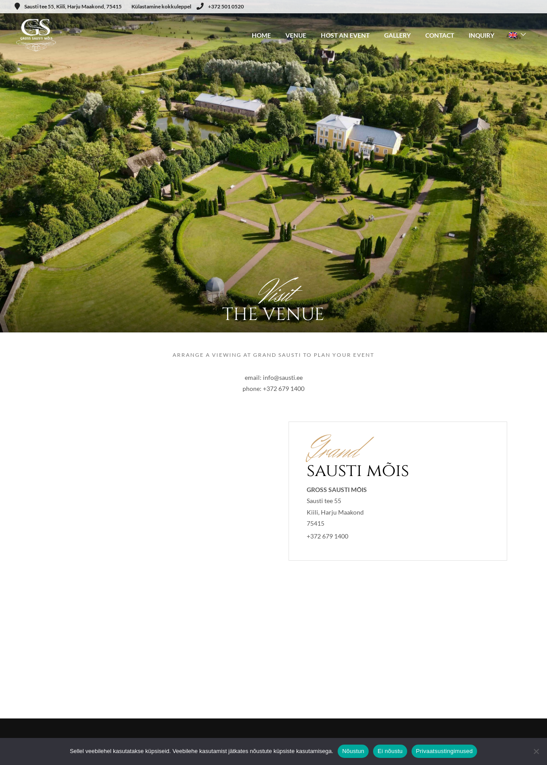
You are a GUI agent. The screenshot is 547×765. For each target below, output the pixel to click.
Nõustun (353, 751)
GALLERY (397, 35)
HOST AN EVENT (345, 35)
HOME (261, 35)
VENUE (295, 35)
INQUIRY (481, 35)
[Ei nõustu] (536, 751)
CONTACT (439, 35)
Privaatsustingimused (444, 751)
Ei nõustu (390, 751)
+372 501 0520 (220, 6)
